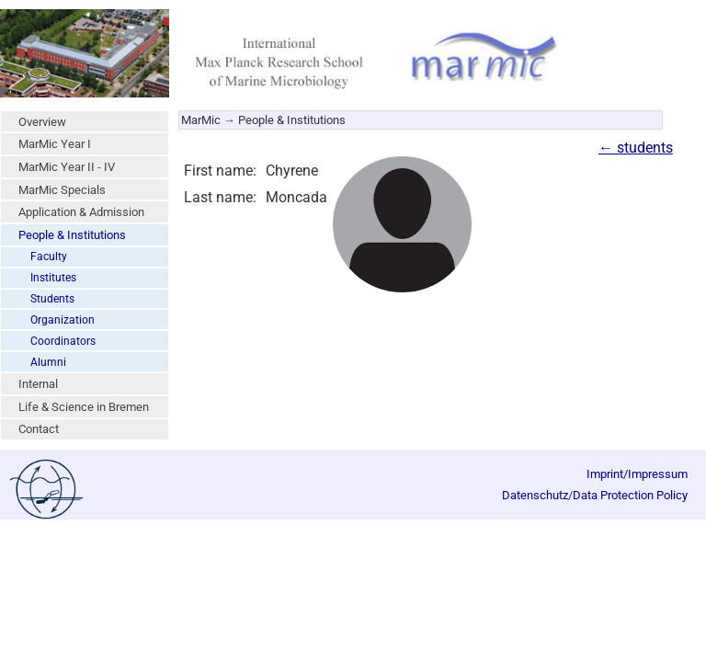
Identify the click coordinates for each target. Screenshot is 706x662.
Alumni (48, 362)
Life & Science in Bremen (83, 407)
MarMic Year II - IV (66, 167)
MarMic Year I (54, 144)
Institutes (53, 277)
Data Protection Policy (630, 495)
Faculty (48, 256)
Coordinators (63, 341)
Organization (62, 320)
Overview (42, 122)
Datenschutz (535, 495)
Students (52, 298)
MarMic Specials (62, 190)
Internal (38, 384)
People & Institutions (72, 235)
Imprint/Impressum (637, 474)
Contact (38, 429)
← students (635, 147)
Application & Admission (81, 212)
